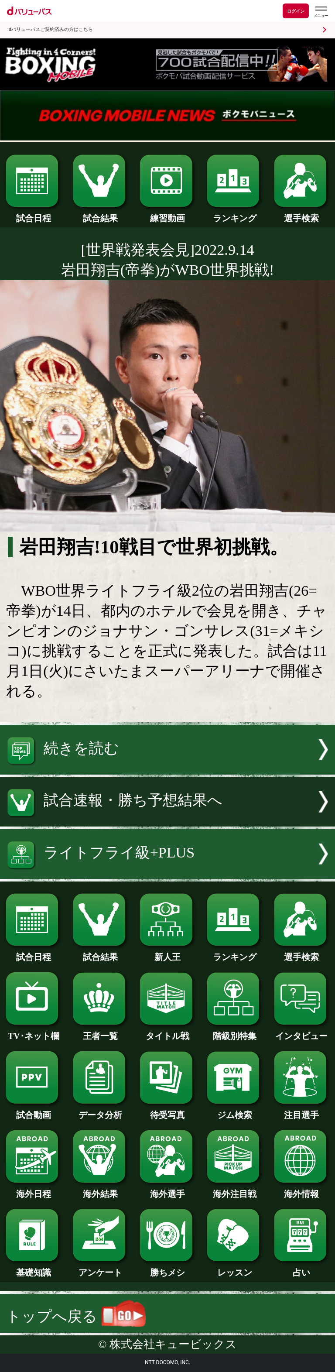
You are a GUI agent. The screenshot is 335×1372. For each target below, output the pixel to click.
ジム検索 (234, 1110)
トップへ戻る (76, 1316)
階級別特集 (234, 1031)
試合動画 (33, 1110)
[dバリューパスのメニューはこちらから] (320, 12)
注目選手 (301, 1110)
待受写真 (167, 1110)
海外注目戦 (234, 1189)
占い (301, 1268)
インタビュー (301, 1031)
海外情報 (301, 1189)
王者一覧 (100, 1031)
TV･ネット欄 (33, 1031)
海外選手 (167, 1189)
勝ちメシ (167, 1268)
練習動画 (167, 214)
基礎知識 (33, 1268)
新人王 (167, 952)
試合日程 (33, 214)
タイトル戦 (167, 1031)
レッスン (234, 1268)
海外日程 (33, 1189)
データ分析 (100, 1110)
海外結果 (100, 1189)
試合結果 (100, 214)
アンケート (100, 1268)
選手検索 (301, 214)
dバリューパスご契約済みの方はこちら (51, 29)
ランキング (234, 214)
